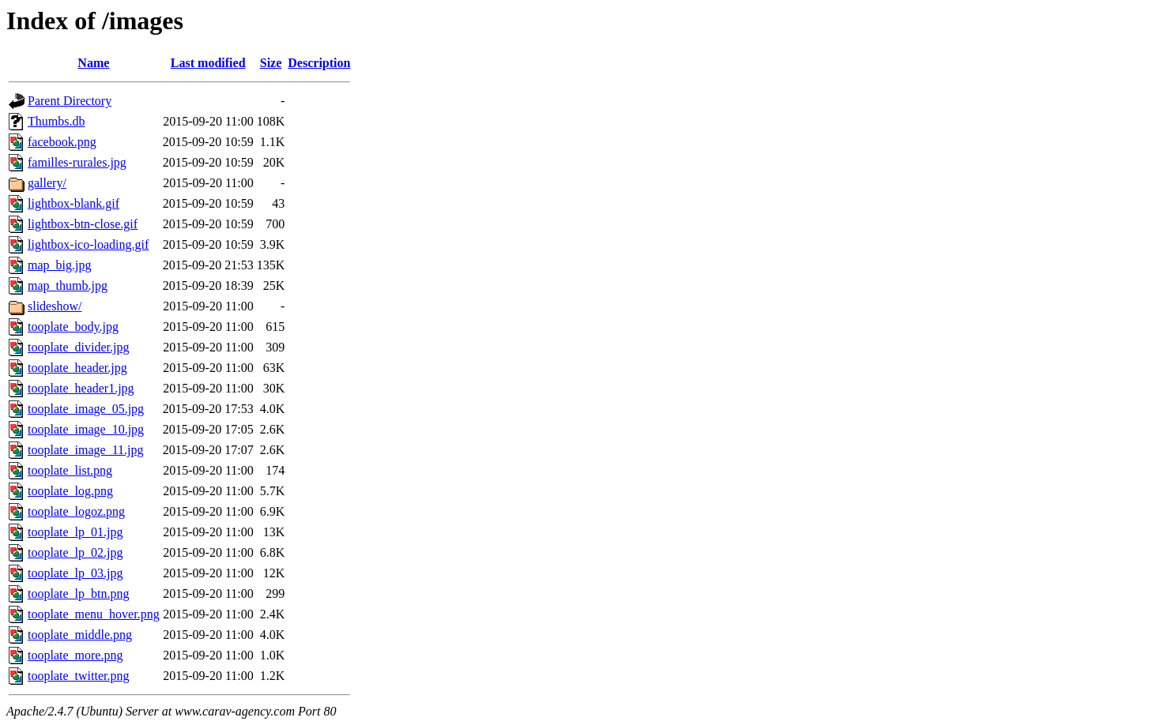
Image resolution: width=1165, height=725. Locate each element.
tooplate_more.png (75, 655)
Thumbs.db (56, 121)
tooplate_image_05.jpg (86, 408)
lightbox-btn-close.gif (83, 224)
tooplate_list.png (70, 470)
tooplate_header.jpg (77, 367)
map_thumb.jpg (67, 285)
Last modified (208, 62)
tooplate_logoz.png (76, 511)
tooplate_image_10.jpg (86, 429)
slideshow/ (54, 306)
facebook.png (62, 141)
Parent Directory (69, 100)
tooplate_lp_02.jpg (75, 552)
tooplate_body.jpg (73, 326)
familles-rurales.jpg (77, 162)
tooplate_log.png (70, 491)
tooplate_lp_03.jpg (75, 573)
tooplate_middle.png (80, 634)
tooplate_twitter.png (78, 675)
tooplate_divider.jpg (78, 347)
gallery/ (47, 183)
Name (93, 62)
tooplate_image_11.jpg (85, 449)
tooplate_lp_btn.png (78, 593)
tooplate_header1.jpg (81, 388)
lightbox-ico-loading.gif (88, 244)
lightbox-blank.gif (73, 203)
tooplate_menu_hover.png (94, 614)
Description (319, 62)
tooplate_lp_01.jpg (75, 532)
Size (271, 62)
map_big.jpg (59, 265)
